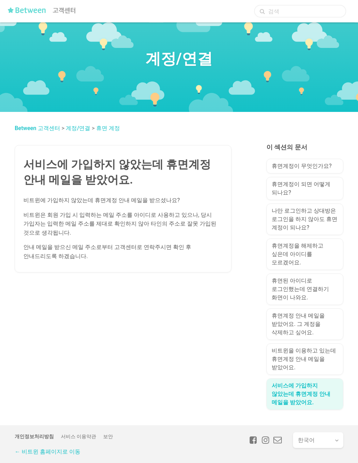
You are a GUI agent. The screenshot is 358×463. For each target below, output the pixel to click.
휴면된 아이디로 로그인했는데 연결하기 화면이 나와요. (300, 289)
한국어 (306, 440)
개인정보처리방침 (34, 436)
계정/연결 (78, 128)
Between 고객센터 (37, 128)
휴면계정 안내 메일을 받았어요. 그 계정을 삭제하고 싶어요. (298, 324)
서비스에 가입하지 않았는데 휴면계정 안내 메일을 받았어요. (301, 394)
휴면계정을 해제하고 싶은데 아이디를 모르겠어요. (297, 254)
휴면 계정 (108, 128)
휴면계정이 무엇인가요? (302, 166)
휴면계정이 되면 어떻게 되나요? (301, 188)
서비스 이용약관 (78, 436)
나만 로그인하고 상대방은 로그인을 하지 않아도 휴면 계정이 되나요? (304, 219)
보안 (108, 436)
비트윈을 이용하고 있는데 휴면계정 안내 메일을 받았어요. (304, 359)
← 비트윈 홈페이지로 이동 (47, 451)
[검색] (300, 11)
